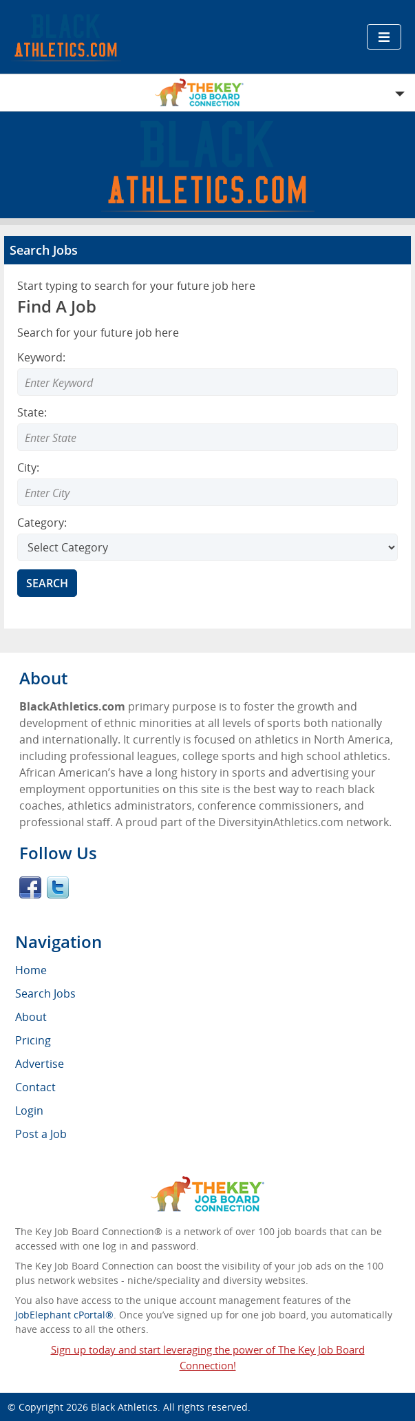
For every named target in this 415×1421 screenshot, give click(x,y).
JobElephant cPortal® (64, 1314)
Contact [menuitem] (35, 1087)
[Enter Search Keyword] (207, 382)
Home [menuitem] (31, 970)
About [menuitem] (31, 1016)
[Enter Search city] (207, 492)
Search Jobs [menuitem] (45, 993)
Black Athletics (124, 1406)
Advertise (39, 1063)
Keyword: (41, 357)
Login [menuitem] (29, 1110)
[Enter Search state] (207, 437)
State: (32, 412)
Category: (42, 522)
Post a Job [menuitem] (41, 1133)
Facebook (30, 887)
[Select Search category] (207, 547)
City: (28, 467)
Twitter (58, 887)
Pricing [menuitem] (33, 1040)
